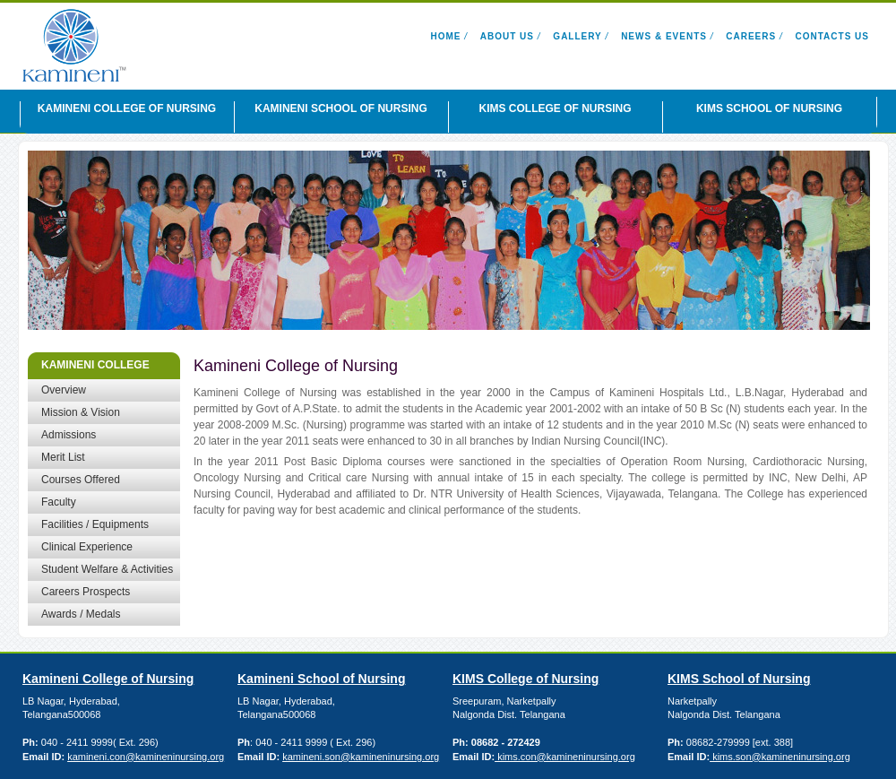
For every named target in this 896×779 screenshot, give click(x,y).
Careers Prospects (85, 591)
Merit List (63, 457)
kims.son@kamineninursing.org (780, 756)
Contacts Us (832, 36)
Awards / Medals (80, 614)
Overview (63, 390)
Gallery (577, 36)
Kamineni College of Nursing (108, 678)
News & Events (664, 36)
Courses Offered (80, 479)
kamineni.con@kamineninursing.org (145, 756)
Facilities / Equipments (95, 524)
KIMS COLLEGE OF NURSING (554, 108)
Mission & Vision (80, 412)
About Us (507, 36)
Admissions (68, 434)
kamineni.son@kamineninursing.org (360, 756)
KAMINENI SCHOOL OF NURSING (340, 108)
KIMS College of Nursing (525, 678)
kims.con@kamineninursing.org (565, 756)
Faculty (58, 502)
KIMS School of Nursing (739, 678)
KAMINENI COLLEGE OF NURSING (127, 108)
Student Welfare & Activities (107, 569)
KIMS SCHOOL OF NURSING (769, 108)
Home (445, 36)
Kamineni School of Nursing (321, 678)
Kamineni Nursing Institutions (112, 45)
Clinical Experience (87, 547)
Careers (751, 36)
